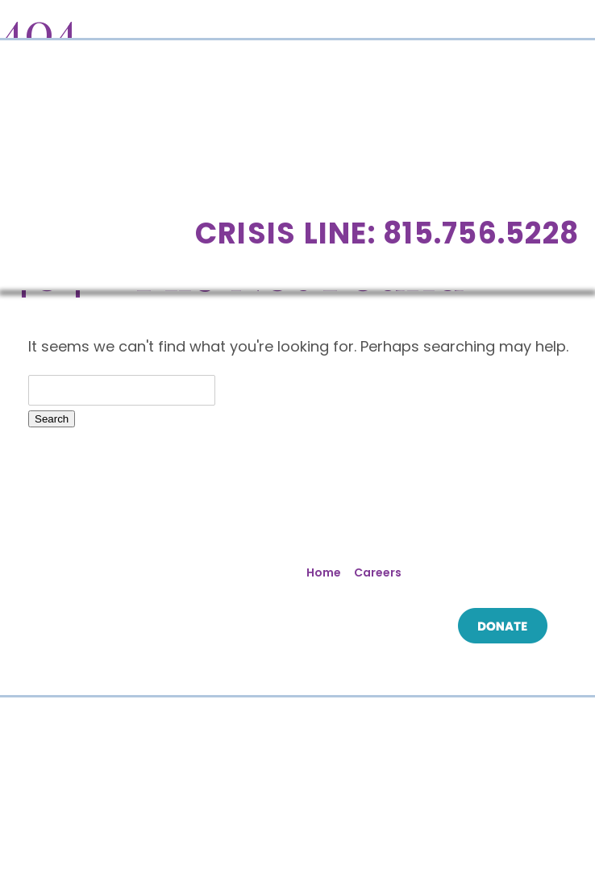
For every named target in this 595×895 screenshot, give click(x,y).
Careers (378, 572)
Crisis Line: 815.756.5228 (387, 233)
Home (323, 572)
